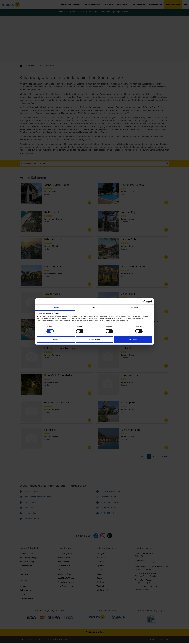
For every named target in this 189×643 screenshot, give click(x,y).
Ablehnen (56, 339)
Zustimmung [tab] (55, 307)
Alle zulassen (133, 339)
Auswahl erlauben (94, 339)
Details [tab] (94, 307)
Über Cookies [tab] (134, 307)
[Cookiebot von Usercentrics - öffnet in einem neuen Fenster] (140, 301)
